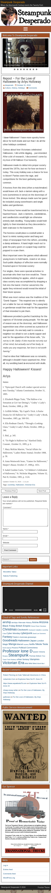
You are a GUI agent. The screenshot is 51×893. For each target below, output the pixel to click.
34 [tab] (30, 69)
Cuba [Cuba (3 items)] (4, 637)
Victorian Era (30, 485)
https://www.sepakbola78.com (15, 687)
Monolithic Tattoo (9, 575)
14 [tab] (46, 63)
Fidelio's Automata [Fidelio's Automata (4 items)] (20, 640)
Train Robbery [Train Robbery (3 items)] (11, 663)
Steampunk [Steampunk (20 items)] (18, 658)
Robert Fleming (9, 678)
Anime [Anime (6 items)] (35, 625)
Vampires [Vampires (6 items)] (34, 662)
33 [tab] (27, 69)
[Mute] (40, 613)
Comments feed (9, 877)
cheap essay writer (10, 693)
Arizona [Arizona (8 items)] (43, 625)
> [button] (45, 52)
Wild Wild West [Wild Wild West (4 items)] (31, 667)
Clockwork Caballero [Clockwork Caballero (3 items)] (35, 633)
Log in (5, 869)
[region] (25, 52)
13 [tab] (42, 63)
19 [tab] (17, 66)
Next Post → (43, 491)
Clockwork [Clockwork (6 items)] (22, 633)
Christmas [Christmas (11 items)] (10, 632)
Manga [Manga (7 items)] (12, 647)
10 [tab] (33, 63)
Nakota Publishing (10, 579)
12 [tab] (39, 63)
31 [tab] (20, 69)
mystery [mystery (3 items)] (26, 647)
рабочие (6, 700)
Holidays (21, 88)
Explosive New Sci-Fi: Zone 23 (30, 682)
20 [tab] (20, 66)
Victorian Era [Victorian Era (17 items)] (13, 666)
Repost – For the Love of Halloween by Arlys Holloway (22, 80)
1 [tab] (5, 63)
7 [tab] (24, 63)
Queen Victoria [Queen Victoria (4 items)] (39, 655)
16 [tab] (8, 66)
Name (6, 532)
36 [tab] (36, 69)
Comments (32, 88)
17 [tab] (11, 66)
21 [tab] (24, 66)
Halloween (20, 485)
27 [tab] (42, 66)
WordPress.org (9, 881)
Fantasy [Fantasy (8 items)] (7, 640)
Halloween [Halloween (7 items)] (24, 643)
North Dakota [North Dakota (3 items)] (7, 651)
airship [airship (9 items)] (7, 625)
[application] (25, 603)
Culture (8, 88)
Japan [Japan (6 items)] (33, 643)
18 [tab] (14, 66)
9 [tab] (30, 63)
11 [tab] (36, 63)
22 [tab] (27, 66)
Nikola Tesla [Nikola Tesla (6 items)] (41, 647)
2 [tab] (8, 63)
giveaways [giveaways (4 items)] (32, 640)
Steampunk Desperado (13, 2)
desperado (9, 85)
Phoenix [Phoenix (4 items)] (15, 651)
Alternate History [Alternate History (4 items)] (25, 626)
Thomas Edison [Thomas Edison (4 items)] (35, 659)
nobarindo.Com (9, 682)
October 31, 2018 (23, 85)
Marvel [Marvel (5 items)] (20, 647)
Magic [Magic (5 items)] (5, 647)
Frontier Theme (44, 890)
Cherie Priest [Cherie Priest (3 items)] (35, 629)
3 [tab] (11, 63)
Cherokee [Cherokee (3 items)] (43, 629)
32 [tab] (24, 69)
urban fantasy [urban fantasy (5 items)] (23, 662)
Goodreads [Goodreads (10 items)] (10, 643)
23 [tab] (30, 66)
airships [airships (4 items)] (15, 626)
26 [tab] (39, 66)
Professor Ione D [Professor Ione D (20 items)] (18, 654)
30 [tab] (17, 69)
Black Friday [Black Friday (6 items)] (9, 629)
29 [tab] (14, 69)
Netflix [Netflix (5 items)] (32, 647)
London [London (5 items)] (40, 644)
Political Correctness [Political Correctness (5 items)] (28, 651)
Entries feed (8, 873)
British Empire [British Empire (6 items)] (23, 629)
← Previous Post (9, 491)
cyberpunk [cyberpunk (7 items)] (26, 636)
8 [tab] (27, 63)
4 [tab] (14, 63)
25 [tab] (36, 66)
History (14, 88)
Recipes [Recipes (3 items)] (5, 659)
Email (5, 539)
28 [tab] (46, 66)
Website (6, 546)
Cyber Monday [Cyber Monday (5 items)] (13, 636)
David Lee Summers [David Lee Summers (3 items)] (39, 637)
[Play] (6, 613)
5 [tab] (17, 63)
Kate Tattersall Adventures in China (32, 678)
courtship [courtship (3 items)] (45, 633)
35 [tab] (33, 69)
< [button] (6, 52)
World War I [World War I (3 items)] (41, 667)
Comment (7, 507)
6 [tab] (21, 63)
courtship (11, 485)
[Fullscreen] (45, 613)
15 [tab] (5, 66)
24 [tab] (33, 66)
